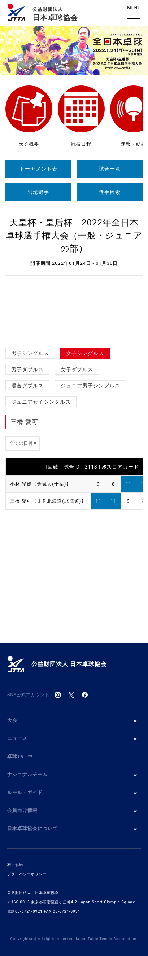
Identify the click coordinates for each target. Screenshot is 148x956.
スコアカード (120, 467)
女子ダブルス (77, 369)
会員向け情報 (22, 810)
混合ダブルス (27, 386)
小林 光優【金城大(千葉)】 (40, 484)
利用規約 (15, 865)
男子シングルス (30, 353)
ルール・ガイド (25, 792)
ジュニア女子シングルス (41, 402)
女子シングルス (85, 353)
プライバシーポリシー (27, 874)
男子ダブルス (27, 369)
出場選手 (38, 192)
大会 (12, 720)
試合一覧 (110, 169)
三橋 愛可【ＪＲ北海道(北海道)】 (48, 501)
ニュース (17, 738)
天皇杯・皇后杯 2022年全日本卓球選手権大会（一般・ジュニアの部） (74, 236)
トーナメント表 (38, 169)
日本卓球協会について (32, 828)
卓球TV (19, 756)
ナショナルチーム (27, 774)
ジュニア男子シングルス (90, 386)
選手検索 (110, 192)
